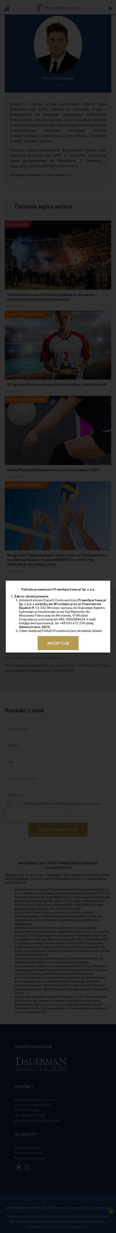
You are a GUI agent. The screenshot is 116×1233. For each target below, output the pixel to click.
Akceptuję (58, 643)
